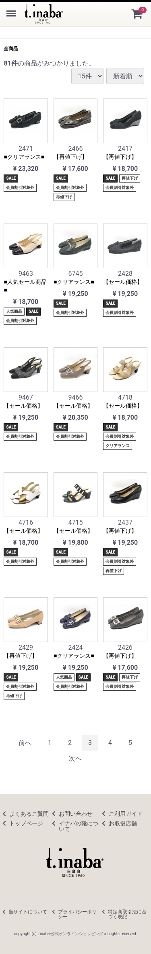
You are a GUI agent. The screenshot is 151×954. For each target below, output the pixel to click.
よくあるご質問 (29, 813)
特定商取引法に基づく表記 (127, 914)
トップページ (26, 823)
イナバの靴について (78, 826)
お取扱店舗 (123, 823)
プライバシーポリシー (77, 914)
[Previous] (25, 743)
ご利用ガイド (126, 813)
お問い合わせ (76, 813)
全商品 (11, 48)
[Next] (75, 759)
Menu (12, 9)
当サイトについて (27, 911)
